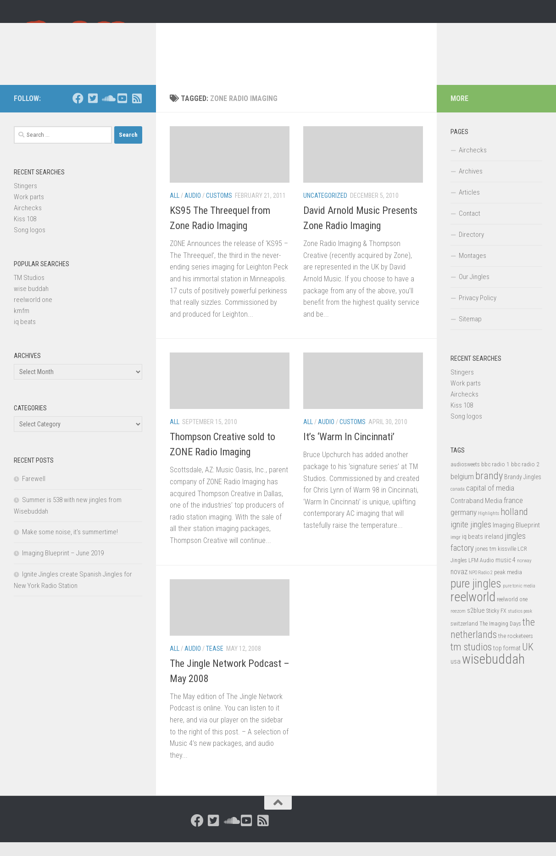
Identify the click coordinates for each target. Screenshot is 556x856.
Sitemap (470, 333)
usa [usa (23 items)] (455, 675)
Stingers (25, 200)
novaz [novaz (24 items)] (458, 585)
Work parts (29, 211)
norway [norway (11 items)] (524, 574)
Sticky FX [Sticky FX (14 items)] (496, 624)
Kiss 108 (25, 233)
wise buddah (31, 302)
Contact (469, 227)
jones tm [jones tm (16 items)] (485, 562)
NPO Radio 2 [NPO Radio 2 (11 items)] (481, 586)
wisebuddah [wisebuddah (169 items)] (493, 673)
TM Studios (29, 291)
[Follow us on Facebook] (77, 111)
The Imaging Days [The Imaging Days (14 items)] (500, 637)
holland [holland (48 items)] (514, 525)
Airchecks (28, 222)
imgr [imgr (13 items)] (455, 551)
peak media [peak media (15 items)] (508, 585)
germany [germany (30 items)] (463, 526)
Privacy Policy (477, 312)
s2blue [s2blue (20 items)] (476, 624)
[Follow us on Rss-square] (136, 111)
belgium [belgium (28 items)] (462, 490)
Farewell (33, 492)
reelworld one (33, 313)
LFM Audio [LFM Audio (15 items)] (481, 574)
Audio (192, 209)
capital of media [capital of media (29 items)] (490, 501)
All (174, 209)
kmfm (21, 324)
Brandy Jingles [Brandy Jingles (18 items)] (522, 490)
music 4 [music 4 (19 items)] (505, 573)
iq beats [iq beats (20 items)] (472, 550)
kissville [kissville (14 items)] (507, 562)
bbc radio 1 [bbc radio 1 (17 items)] (495, 477)
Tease (214, 662)
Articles (469, 206)
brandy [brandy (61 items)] (489, 489)
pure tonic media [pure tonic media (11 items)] (519, 600)
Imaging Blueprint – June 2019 (63, 567)
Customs (219, 209)
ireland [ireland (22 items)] (493, 550)
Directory (471, 248)
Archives (471, 185)
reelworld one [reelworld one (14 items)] (512, 613)
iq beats (25, 335)
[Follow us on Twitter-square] (92, 111)
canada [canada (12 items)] (457, 503)
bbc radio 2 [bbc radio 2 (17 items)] (525, 477)
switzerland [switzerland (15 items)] (464, 637)
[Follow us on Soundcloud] (107, 111)
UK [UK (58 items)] (528, 660)
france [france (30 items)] (513, 514)
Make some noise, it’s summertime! (70, 546)
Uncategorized (325, 209)
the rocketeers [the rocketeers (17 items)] (515, 649)
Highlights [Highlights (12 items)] (488, 527)
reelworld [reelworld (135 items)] (472, 610)
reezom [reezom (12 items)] (458, 625)
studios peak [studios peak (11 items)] (520, 625)
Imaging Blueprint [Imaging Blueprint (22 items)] (516, 539)
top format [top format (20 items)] (507, 662)
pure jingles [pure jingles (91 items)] (475, 597)
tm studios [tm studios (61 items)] (471, 660)
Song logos (29, 244)
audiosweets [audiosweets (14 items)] (465, 478)
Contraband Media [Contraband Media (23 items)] (476, 514)
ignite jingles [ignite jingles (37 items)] (470, 538)
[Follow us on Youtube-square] (122, 111)
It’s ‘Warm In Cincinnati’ (349, 450)
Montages (472, 269)
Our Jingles (474, 290)
